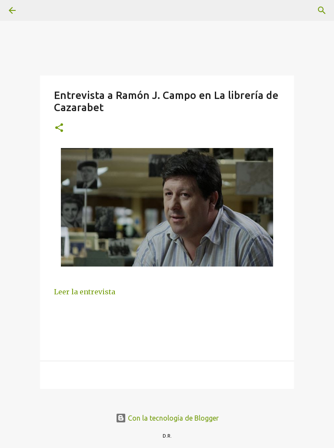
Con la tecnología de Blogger (167, 418)
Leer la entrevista (84, 291)
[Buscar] (36, 10)
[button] (59, 128)
